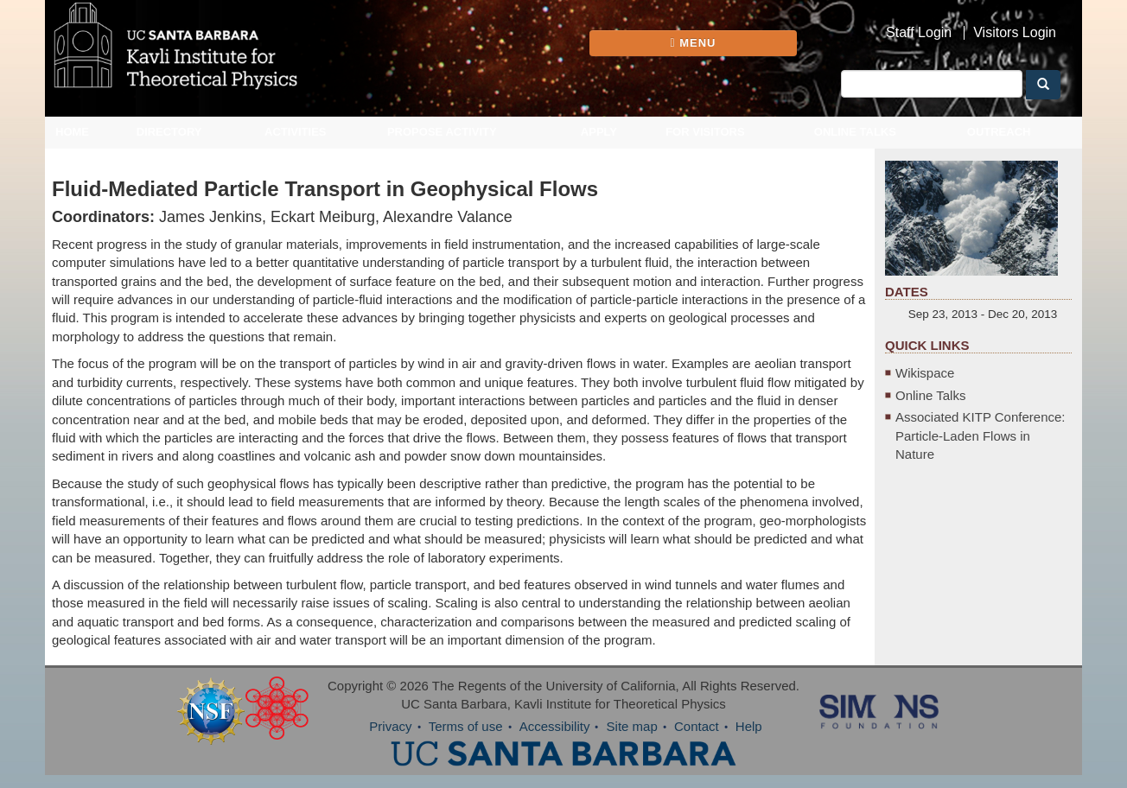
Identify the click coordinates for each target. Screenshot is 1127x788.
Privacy (390, 726)
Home (72, 131)
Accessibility (554, 726)
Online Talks (855, 131)
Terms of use (466, 726)
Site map (632, 726)
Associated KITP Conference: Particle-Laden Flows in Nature (980, 435)
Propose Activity (442, 131)
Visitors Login (1014, 33)
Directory (169, 131)
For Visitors (705, 131)
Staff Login (919, 33)
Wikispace (924, 372)
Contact (696, 726)
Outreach (999, 131)
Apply (599, 131)
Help (748, 726)
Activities (295, 131)
